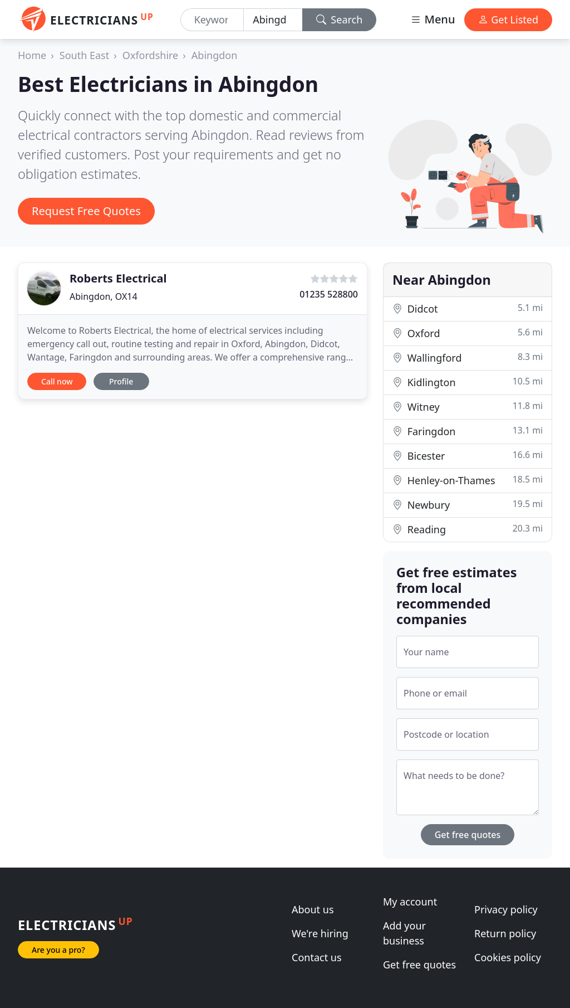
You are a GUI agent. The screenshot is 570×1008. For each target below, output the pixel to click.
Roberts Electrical (118, 278)
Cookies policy (507, 957)
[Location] (273, 19)
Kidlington (467, 382)
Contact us (317, 957)
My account (410, 901)
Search (339, 19)
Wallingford (467, 357)
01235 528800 (328, 294)
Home (32, 55)
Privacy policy (506, 909)
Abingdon (214, 55)
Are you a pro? (58, 949)
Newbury (467, 505)
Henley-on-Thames (467, 480)
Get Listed (508, 19)
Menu (432, 19)
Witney (467, 406)
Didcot (467, 308)
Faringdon (467, 431)
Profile (121, 381)
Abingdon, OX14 (103, 296)
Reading (467, 529)
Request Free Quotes (86, 210)
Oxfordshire (150, 55)
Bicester (467, 455)
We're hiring (320, 933)
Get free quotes (468, 835)
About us (313, 909)
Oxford (467, 333)
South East (84, 55)
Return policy (505, 933)
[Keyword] (212, 19)
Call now (56, 381)
